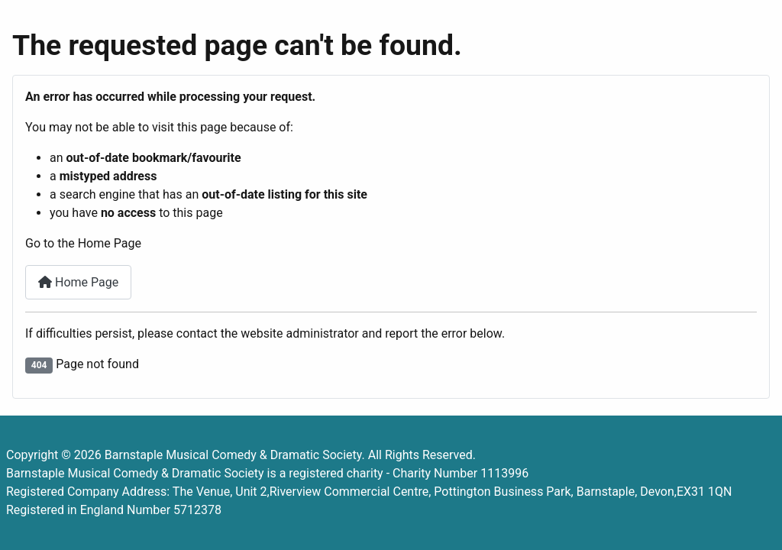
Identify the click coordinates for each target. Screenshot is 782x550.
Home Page (78, 282)
